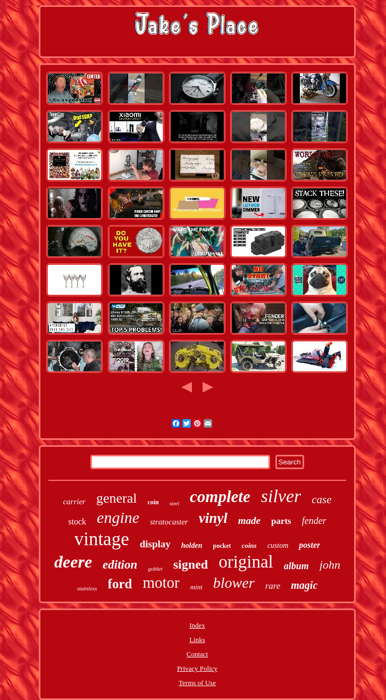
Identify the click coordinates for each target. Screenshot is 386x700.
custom (278, 545)
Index (197, 625)
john (330, 564)
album (296, 566)
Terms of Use (197, 683)
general (116, 498)
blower (234, 582)
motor (160, 582)
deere (73, 561)
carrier (74, 501)
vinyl (213, 518)
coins (248, 545)
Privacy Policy (197, 668)
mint (196, 587)
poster (309, 544)
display (155, 543)
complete (220, 496)
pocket (222, 545)
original (246, 561)
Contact (197, 654)
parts (281, 521)
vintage (101, 539)
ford (120, 584)
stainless (87, 588)
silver (281, 496)
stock (77, 521)
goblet (155, 568)
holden (192, 545)
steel (174, 503)
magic (304, 585)
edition (120, 564)
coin (152, 502)
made (249, 520)
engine (118, 517)
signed (190, 564)
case (321, 499)
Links (197, 640)
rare (273, 586)
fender (314, 520)
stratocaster (169, 522)
